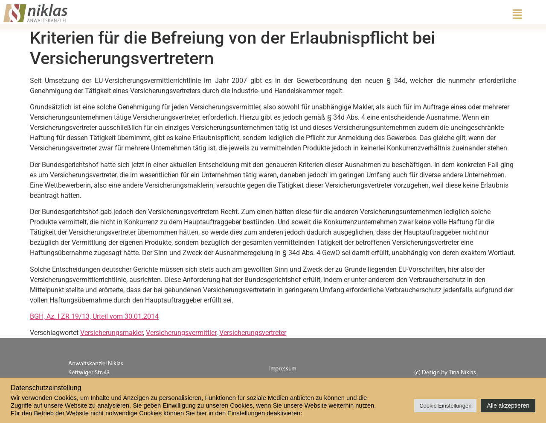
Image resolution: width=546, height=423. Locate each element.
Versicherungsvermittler (181, 333)
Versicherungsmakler (111, 333)
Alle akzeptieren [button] (508, 405)
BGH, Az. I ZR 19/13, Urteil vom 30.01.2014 (94, 316)
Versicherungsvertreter (252, 333)
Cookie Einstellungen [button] (445, 405)
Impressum (282, 368)
